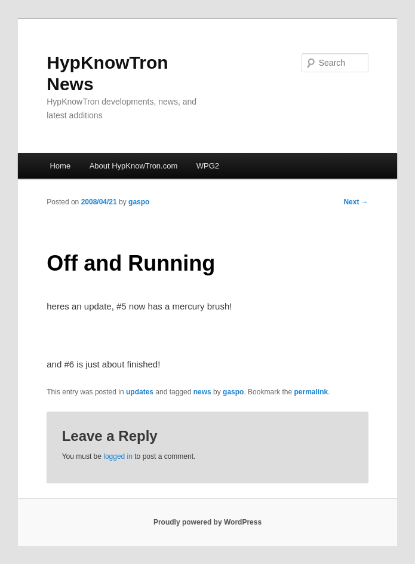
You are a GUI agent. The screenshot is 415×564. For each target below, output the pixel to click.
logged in (118, 456)
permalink (311, 392)
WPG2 (207, 165)
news (202, 392)
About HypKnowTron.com (134, 165)
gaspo (138, 202)
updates (139, 392)
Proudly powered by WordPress (207, 522)
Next (355, 202)
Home (60, 165)
